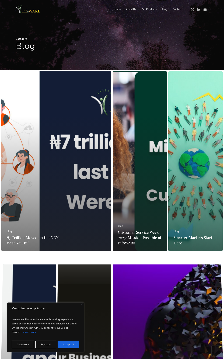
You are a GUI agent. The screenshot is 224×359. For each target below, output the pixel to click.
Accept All (68, 344)
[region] (45, 327)
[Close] (81, 304)
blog (9, 231)
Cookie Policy (29, 332)
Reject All (46, 344)
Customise (23, 344)
